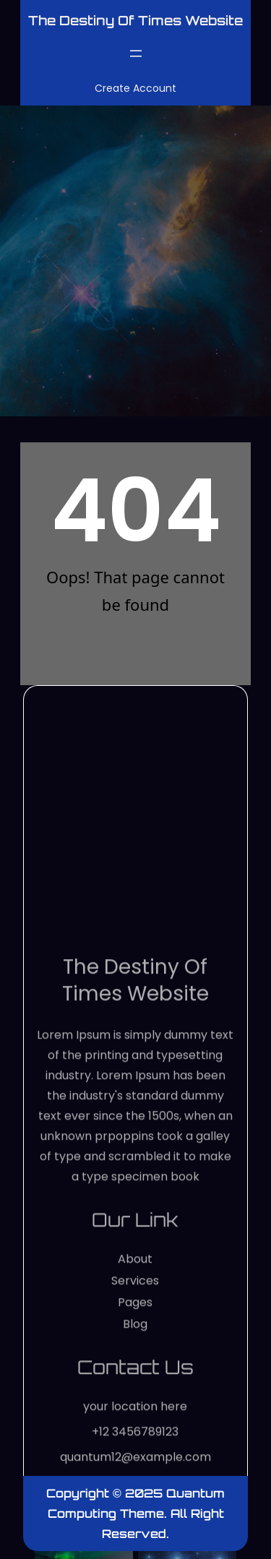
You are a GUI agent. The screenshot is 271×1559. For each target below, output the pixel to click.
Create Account (135, 88)
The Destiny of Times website (135, 20)
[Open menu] (136, 53)
